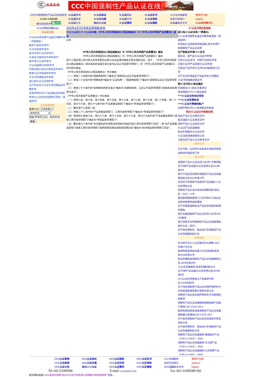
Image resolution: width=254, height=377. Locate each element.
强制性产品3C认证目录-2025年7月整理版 (199, 162)
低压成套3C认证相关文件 (191, 119)
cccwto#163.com (128, 371)
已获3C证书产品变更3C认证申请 (195, 64)
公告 (74, 23)
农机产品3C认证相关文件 (191, 115)
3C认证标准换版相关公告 (191, 135)
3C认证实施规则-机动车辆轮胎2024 (196, 266)
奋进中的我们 (177, 19)
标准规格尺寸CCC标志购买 (192, 91)
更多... (111, 375)
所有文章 (75, 32)
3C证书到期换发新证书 (190, 80)
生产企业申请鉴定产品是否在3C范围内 (198, 76)
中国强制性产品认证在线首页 (48, 15)
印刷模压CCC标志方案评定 (192, 87)
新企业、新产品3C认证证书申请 (195, 56)
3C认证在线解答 (178, 15)
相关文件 (178, 23)
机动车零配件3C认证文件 (191, 131)
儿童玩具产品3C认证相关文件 (193, 139)
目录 (125, 19)
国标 (125, 15)
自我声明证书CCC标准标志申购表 (196, 107)
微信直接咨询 (48, 23)
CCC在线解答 (171, 358)
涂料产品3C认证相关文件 (191, 123)
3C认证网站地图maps (48, 28)
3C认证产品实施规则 (189, 127)
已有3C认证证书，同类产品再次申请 (197, 60)
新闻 (74, 15)
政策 (74, 19)
